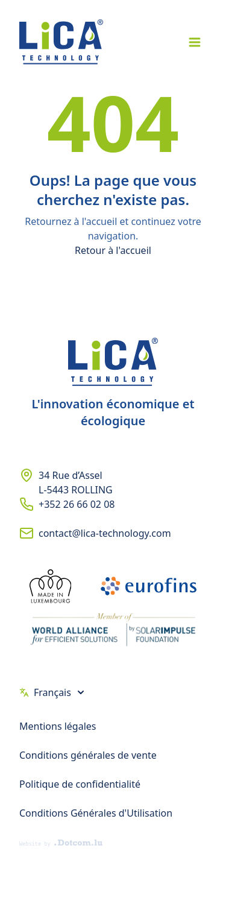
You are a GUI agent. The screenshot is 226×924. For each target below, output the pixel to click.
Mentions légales (57, 726)
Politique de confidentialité (79, 784)
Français (52, 692)
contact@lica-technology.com (105, 533)
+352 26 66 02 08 (77, 504)
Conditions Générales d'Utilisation (95, 813)
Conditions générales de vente (88, 755)
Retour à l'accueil (113, 250)
